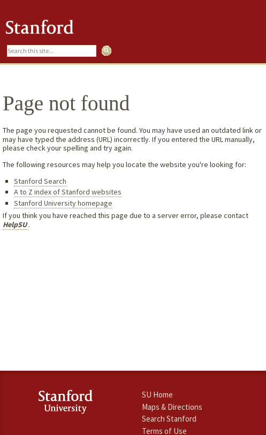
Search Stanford (169, 419)
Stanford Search (40, 181)
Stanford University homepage (63, 203)
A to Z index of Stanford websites (67, 192)
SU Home (157, 394)
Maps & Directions (172, 407)
